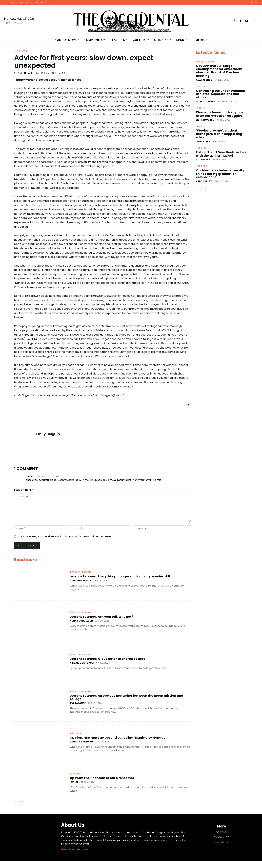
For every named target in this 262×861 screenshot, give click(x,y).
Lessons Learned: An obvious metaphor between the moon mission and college (126, 697)
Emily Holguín (25, 73)
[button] (254, 21)
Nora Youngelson (81, 620)
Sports (200, 86)
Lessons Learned (80, 572)
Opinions (75, 733)
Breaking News (205, 61)
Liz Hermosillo (205, 119)
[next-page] (21, 803)
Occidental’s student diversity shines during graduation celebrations (220, 173)
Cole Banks (203, 159)
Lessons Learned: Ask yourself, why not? (101, 616)
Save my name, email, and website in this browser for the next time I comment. (65, 536)
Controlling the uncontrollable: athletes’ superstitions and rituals (220, 93)
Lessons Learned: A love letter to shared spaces (107, 659)
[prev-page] (16, 803)
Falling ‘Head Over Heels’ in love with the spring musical (221, 153)
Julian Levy (203, 141)
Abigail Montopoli (82, 662)
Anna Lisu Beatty (80, 580)
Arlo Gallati (204, 181)
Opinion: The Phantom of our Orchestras (102, 778)
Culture (201, 148)
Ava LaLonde (78, 703)
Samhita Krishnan (81, 741)
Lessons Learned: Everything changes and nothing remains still (120, 576)
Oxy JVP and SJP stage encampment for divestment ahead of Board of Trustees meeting (219, 70)
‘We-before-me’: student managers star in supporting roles (219, 133)
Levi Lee (74, 782)
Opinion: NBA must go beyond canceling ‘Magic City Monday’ (118, 737)
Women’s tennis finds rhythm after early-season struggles (219, 114)
